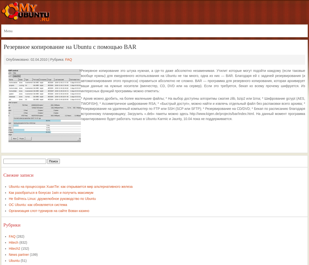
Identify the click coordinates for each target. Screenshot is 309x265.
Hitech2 (14, 248)
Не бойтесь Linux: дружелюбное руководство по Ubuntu (52, 199)
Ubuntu (14, 261)
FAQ (68, 59)
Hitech (13, 242)
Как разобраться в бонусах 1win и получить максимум (51, 193)
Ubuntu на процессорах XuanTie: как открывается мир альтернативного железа (71, 187)
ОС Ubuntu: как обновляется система (38, 205)
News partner (19, 255)
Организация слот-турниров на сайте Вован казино (49, 211)
